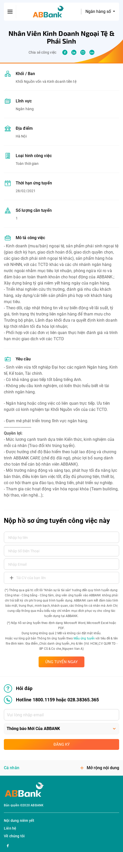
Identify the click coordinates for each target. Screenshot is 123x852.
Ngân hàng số (98, 11)
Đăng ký (62, 744)
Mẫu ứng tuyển (84, 638)
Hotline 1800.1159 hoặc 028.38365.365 (51, 700)
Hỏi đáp (18, 688)
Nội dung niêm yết (19, 820)
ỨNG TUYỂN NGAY (61, 662)
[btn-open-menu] (10, 11)
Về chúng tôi (14, 836)
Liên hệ (10, 828)
